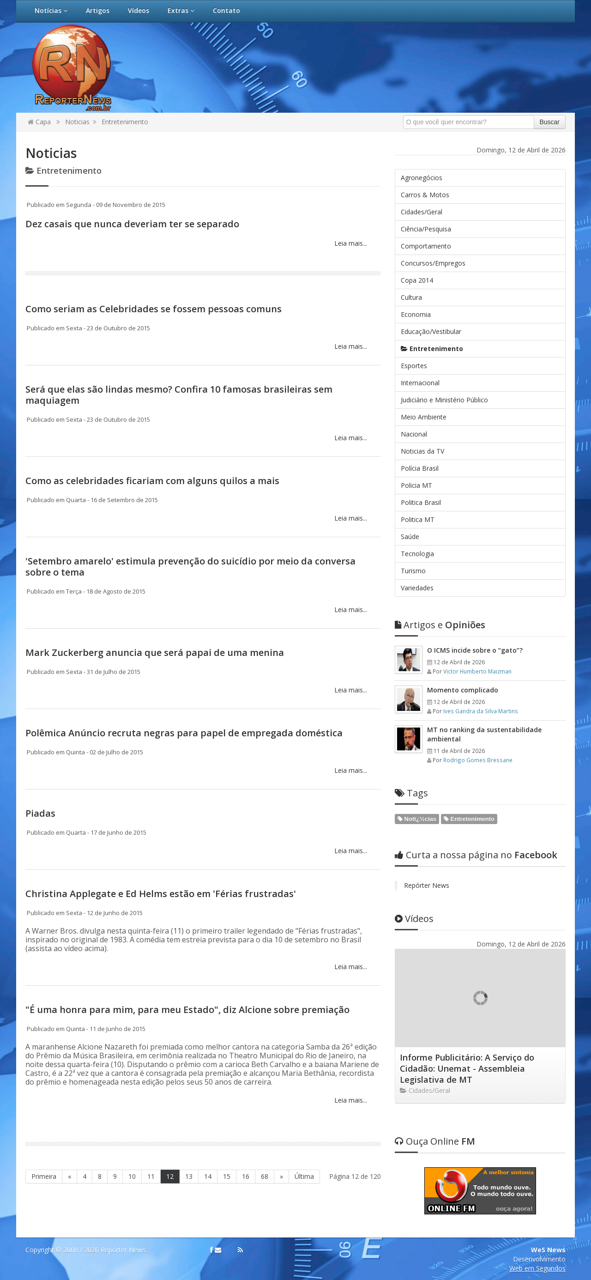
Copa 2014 (417, 280)
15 (226, 1176)
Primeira (43, 1176)
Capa (39, 121)
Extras (181, 10)
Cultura (411, 297)
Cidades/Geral (421, 211)
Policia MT (416, 485)
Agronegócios (421, 177)
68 (264, 1176)
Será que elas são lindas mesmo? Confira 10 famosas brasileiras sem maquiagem (178, 394)
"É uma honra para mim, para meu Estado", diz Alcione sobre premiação (187, 1009)
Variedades (417, 587)
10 (132, 1176)
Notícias (51, 10)
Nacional (414, 434)
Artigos (97, 10)
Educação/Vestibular (431, 331)
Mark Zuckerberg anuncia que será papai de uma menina (154, 652)
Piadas (40, 813)
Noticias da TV (422, 451)
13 (189, 1176)
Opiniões (440, 625)
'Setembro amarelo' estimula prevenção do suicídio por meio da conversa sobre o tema (190, 566)
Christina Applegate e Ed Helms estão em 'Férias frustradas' (160, 893)
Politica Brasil (421, 502)
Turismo (413, 570)
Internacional (420, 382)
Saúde (410, 536)
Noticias (77, 121)
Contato (226, 10)
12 (170, 1176)
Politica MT (417, 519)
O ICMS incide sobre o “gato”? (475, 650)
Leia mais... (349, 243)
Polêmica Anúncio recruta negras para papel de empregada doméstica (184, 733)
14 (207, 1176)
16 (245, 1176)
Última (304, 1176)
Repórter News (426, 885)
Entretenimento (125, 121)
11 (151, 1176)
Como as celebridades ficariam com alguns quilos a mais (152, 480)
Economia (416, 314)
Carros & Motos (425, 194)
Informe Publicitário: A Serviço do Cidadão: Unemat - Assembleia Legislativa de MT (467, 1068)
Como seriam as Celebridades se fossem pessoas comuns (153, 309)
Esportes (414, 365)
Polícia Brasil (420, 468)
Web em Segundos (537, 1268)
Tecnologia (417, 553)
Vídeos (138, 10)
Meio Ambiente (423, 417)
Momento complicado (462, 689)
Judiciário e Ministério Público (444, 399)
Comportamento (426, 246)
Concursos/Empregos (433, 263)
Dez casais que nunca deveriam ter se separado (132, 224)
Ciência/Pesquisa (426, 228)
